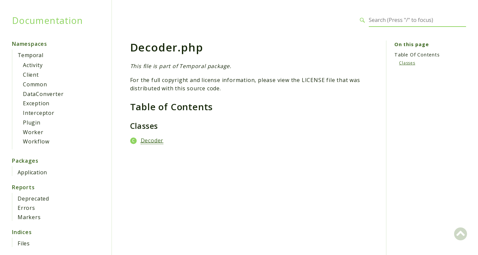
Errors (26, 208)
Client (31, 74)
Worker (33, 132)
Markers (29, 217)
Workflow (36, 141)
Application (32, 172)
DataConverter (43, 94)
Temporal (30, 55)
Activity (32, 65)
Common (35, 84)
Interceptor (38, 113)
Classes (407, 63)
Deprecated (33, 198)
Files (24, 243)
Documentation (47, 20)
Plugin (31, 122)
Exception (36, 103)
